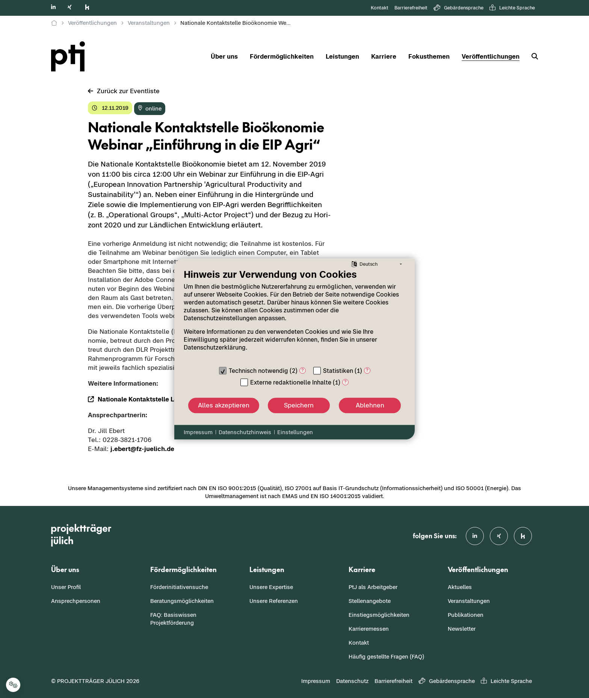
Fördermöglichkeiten (282, 56)
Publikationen (465, 615)
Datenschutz (352, 681)
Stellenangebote (370, 601)
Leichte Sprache (512, 8)
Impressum (315, 681)
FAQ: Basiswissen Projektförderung (173, 619)
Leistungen (342, 56)
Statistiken (338, 370)
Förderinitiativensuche (179, 587)
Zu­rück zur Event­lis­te (124, 90)
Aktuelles (460, 587)
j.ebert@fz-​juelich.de (142, 449)
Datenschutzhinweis (245, 432)
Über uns (224, 56)
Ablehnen (370, 405)
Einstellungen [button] (295, 432)
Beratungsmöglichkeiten (182, 601)
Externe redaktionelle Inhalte (290, 382)
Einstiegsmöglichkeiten (379, 615)
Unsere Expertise (271, 587)
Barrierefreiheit (410, 8)
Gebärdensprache (458, 8)
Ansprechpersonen (75, 601)
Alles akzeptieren (223, 405)
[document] (294, 315)
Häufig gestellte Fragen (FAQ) (386, 656)
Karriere (383, 56)
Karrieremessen (369, 628)
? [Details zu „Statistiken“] (367, 370)
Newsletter (462, 628)
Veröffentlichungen (491, 56)
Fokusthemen (429, 56)
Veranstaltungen (469, 601)
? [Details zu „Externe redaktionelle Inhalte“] (345, 382)
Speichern (299, 405)
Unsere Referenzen (273, 601)
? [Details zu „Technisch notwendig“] (302, 370)
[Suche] (532, 56)
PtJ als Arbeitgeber (373, 587)
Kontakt (379, 8)
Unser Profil (66, 587)
